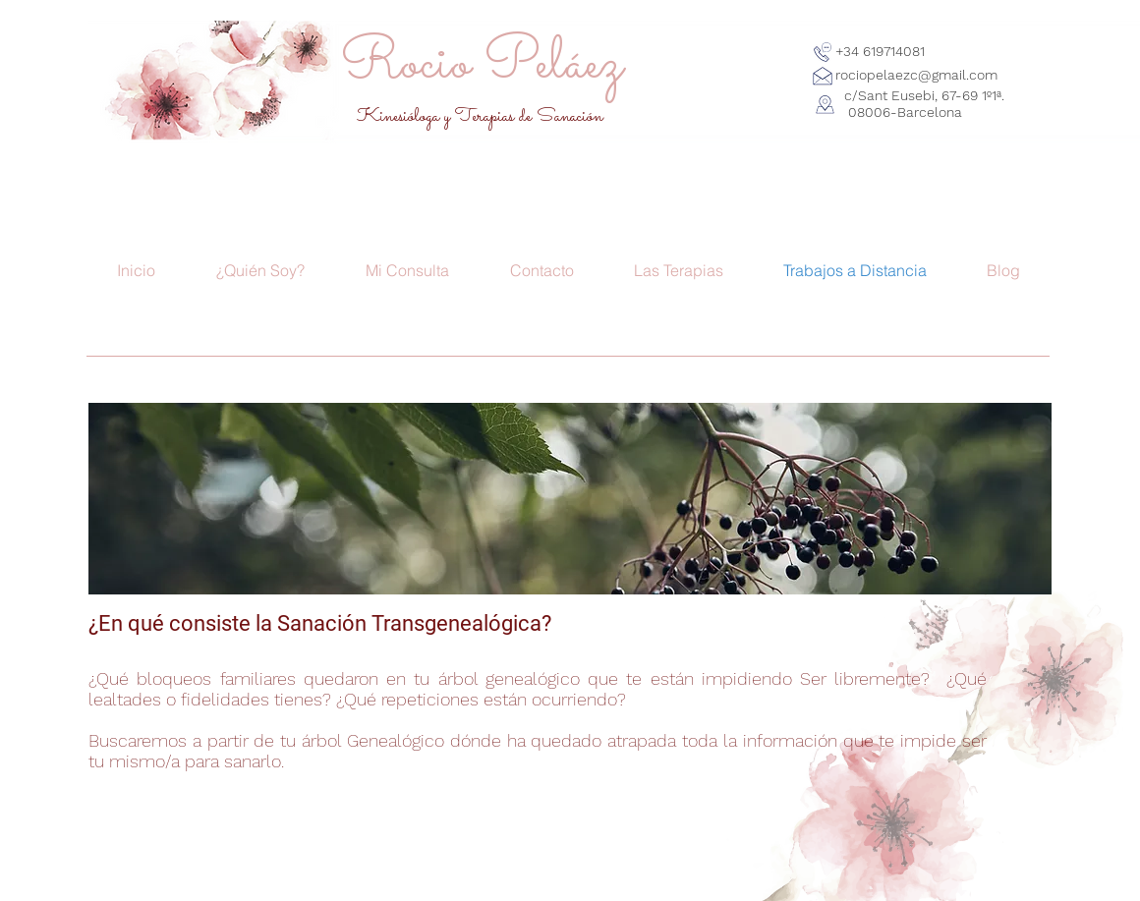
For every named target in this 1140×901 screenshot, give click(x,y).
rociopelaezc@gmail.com (916, 75)
